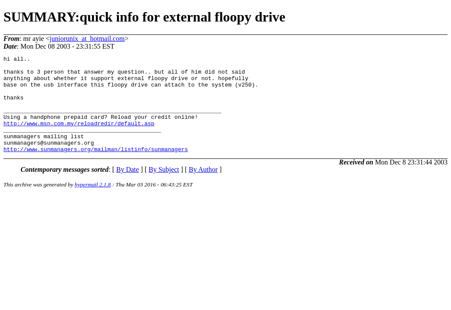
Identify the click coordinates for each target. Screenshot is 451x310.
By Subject (164, 188)
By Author (203, 188)
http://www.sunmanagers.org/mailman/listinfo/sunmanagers (95, 168)
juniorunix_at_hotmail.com (87, 38)
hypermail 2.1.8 (93, 204)
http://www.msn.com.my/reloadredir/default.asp (78, 137)
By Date (127, 188)
